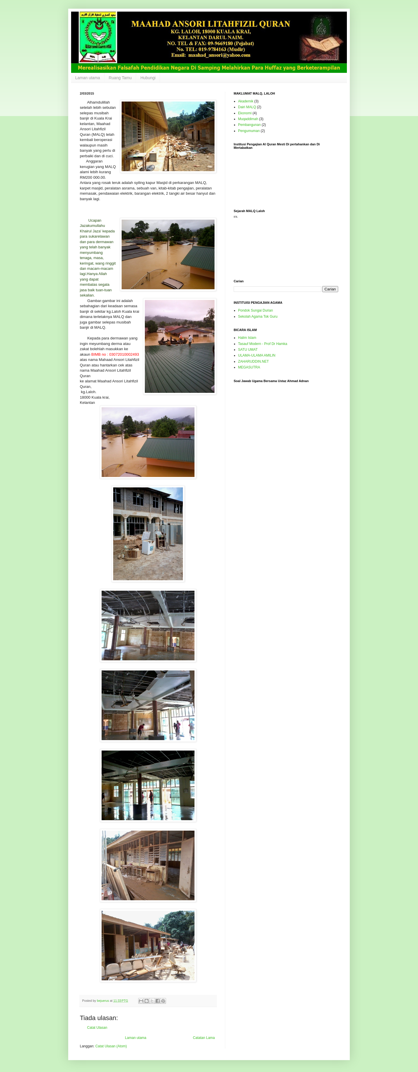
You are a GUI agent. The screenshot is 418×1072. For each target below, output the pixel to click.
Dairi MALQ (247, 107)
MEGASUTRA (249, 367)
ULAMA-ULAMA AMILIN (256, 355)
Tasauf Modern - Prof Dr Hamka (262, 344)
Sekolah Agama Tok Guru (258, 316)
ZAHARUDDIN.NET (253, 361)
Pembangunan (249, 125)
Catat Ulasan (97, 1028)
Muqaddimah (248, 119)
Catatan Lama (204, 1038)
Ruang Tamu (120, 77)
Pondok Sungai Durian (255, 310)
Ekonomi (245, 113)
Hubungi (148, 77)
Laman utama (87, 77)
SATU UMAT (248, 350)
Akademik (245, 101)
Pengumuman (249, 131)
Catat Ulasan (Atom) (111, 1046)
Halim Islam (247, 338)
